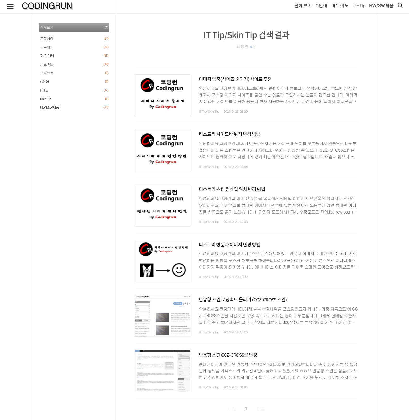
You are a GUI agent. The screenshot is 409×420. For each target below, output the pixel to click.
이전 (232, 409)
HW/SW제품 (381, 5)
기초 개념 (74, 55)
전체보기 (302, 5)
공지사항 (74, 38)
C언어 (321, 5)
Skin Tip (74, 98)
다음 (261, 409)
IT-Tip (358, 5)
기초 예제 (74, 64)
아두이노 (339, 5)
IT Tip (74, 90)
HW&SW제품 (74, 107)
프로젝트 (74, 73)
